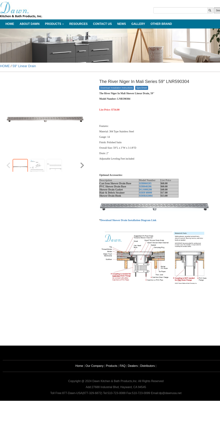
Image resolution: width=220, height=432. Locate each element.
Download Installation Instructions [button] (116, 88)
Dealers (133, 365)
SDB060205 (145, 183)
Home (79, 365)
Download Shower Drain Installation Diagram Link (128, 220)
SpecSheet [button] (141, 88)
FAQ (122, 365)
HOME (5, 66)
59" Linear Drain (24, 66)
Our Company (94, 365)
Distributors (147, 365)
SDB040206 (145, 186)
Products (111, 365)
